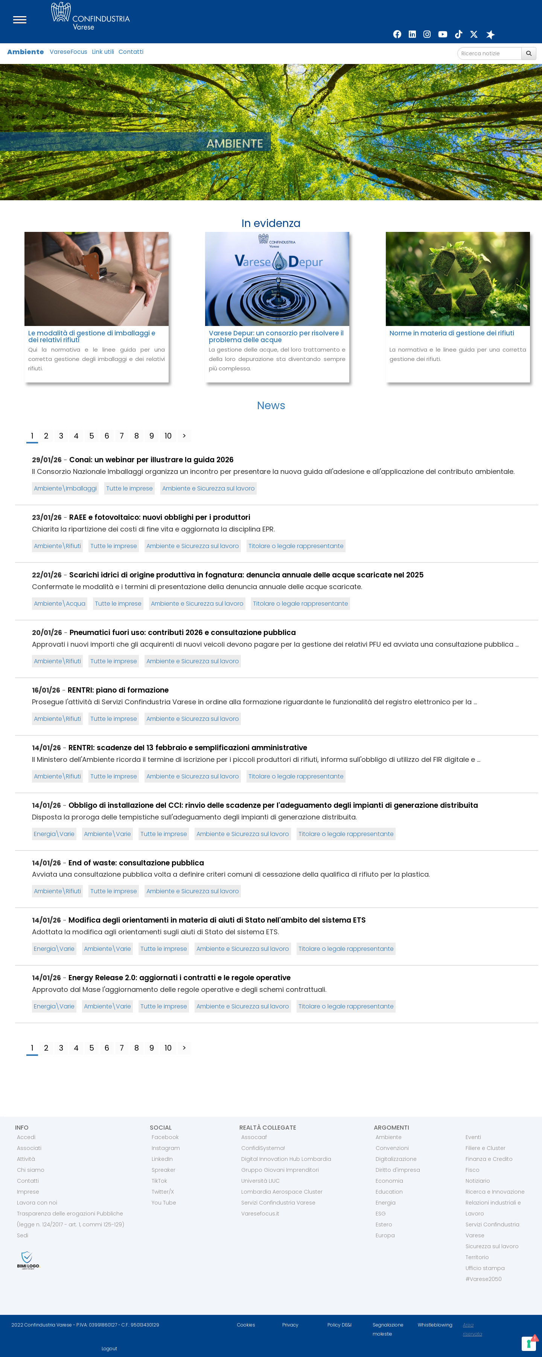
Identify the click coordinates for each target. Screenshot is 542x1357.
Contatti (131, 51)
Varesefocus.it (260, 1213)
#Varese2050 (484, 1279)
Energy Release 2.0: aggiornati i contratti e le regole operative (180, 978)
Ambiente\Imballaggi (65, 488)
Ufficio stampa (485, 1268)
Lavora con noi (37, 1202)
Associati (29, 1148)
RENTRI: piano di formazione (118, 690)
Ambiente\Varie (107, 834)
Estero (384, 1224)
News (271, 405)
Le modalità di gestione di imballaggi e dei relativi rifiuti (91, 337)
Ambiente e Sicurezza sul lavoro (208, 488)
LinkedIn (162, 1159)
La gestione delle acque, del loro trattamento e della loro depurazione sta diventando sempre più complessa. (277, 359)
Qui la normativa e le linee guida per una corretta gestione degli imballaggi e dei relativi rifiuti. (96, 359)
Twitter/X (163, 1192)
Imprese (28, 1192)
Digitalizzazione (396, 1159)
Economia (389, 1181)
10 (168, 436)
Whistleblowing (435, 1325)
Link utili (103, 51)
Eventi (473, 1137)
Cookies (246, 1325)
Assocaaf (254, 1137)
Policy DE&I (339, 1325)
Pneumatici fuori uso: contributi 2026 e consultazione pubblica (183, 632)
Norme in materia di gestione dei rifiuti (452, 333)
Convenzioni (392, 1148)
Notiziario (478, 1181)
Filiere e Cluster (485, 1148)
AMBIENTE (234, 143)
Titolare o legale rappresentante (296, 546)
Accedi (26, 1137)
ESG (381, 1213)
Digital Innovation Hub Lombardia (286, 1159)
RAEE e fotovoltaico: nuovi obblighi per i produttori (159, 517)
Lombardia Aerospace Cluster (282, 1192)
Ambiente (25, 51)
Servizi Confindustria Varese (278, 1202)
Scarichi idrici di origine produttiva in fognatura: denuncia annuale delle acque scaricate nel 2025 (246, 575)
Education (389, 1192)
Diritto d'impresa (398, 1170)
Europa (385, 1235)
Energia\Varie (54, 834)
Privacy (290, 1325)
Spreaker (163, 1170)
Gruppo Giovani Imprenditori (280, 1170)
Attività (26, 1159)
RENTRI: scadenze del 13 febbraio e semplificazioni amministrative (188, 748)
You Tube (164, 1202)
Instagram (166, 1148)
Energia (386, 1202)
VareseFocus (68, 51)
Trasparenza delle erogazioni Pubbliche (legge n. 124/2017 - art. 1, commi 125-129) (70, 1219)
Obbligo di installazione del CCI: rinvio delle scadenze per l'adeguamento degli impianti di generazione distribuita (273, 805)
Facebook (165, 1137)
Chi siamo (30, 1170)
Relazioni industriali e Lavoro (493, 1208)
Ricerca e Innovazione (495, 1192)
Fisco (473, 1170)
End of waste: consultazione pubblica (136, 863)
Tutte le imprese (129, 488)
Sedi (22, 1235)
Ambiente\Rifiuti (57, 546)
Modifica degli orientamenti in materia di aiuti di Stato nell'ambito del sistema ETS (217, 920)
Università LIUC (260, 1181)
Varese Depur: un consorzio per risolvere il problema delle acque (276, 337)
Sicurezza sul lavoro (492, 1246)
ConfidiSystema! (263, 1148)
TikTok (159, 1181)
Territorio (477, 1257)
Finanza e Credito (489, 1159)
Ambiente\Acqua (59, 603)
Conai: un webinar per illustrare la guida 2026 (151, 460)
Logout (109, 1348)
